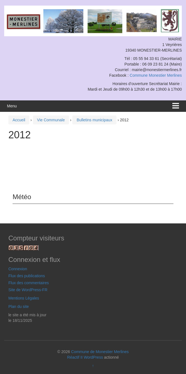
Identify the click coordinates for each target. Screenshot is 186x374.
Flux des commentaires (28, 283)
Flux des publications (26, 276)
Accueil (19, 120)
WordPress (93, 357)
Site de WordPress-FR (27, 290)
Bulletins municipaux (94, 120)
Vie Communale (51, 120)
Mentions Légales (23, 298)
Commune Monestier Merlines (156, 75)
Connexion (17, 269)
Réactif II (75, 357)
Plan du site (18, 306)
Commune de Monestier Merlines (100, 351)
